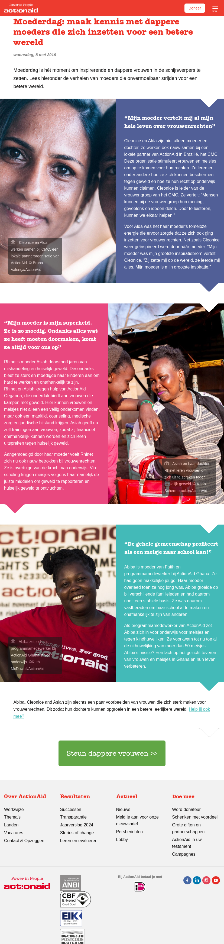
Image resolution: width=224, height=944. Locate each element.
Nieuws (123, 809)
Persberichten (129, 831)
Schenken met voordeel (194, 817)
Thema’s (12, 817)
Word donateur (186, 809)
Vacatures (13, 832)
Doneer (195, 8)
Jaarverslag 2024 (76, 825)
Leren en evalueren (79, 840)
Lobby (122, 839)
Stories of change (77, 832)
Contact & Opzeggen (24, 840)
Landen (11, 825)
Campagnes (183, 854)
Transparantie (73, 817)
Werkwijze (14, 809)
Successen (70, 809)
